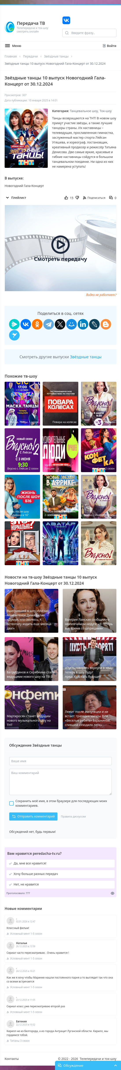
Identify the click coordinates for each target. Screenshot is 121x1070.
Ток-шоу (106, 111)
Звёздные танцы (56, 56)
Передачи (30, 56)
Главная (11, 56)
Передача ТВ (31, 23)
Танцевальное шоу (84, 111)
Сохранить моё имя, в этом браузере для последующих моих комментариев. (61, 803)
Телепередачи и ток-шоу (98, 1059)
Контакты (12, 1059)
